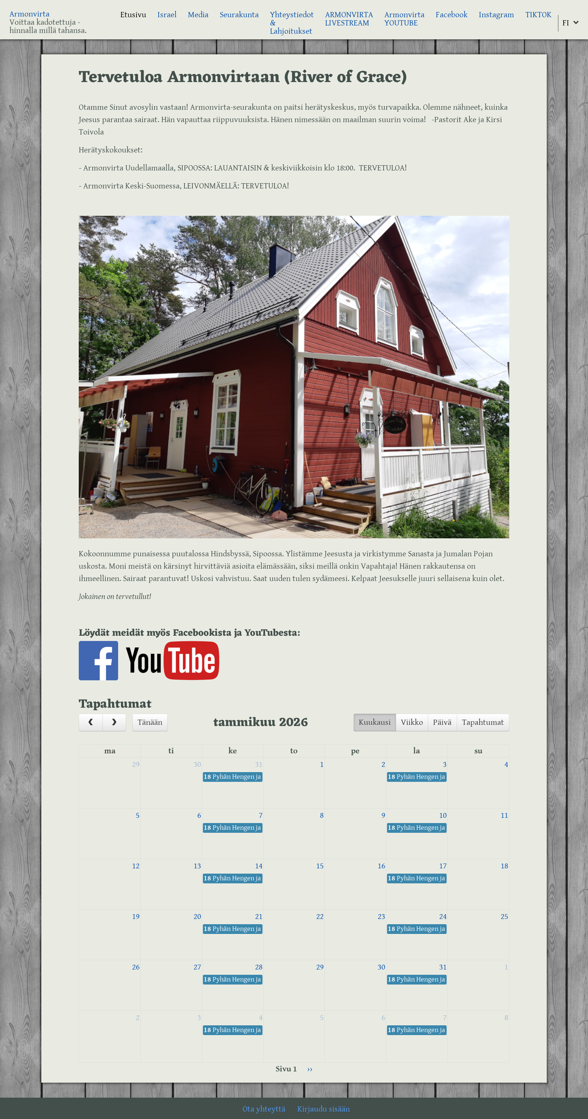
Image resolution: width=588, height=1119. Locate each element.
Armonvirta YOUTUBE (404, 19)
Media (198, 14)
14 (258, 866)
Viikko (412, 722)
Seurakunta (239, 14)
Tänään (150, 722)
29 (136, 764)
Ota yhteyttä (264, 1109)
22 (320, 916)
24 (443, 916)
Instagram (496, 14)
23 (381, 916)
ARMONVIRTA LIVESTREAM (349, 19)
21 (258, 916)
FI (565, 23)
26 (136, 967)
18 (504, 866)
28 (258, 967)
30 (197, 764)
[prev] (91, 722)
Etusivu (133, 14)
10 (443, 815)
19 (136, 916)
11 (504, 815)
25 (504, 916)
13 (197, 866)
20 (197, 916)
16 (381, 866)
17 (443, 866)
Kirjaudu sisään (323, 1109)
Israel (167, 14)
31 (258, 764)
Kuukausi (375, 722)
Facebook (452, 14)
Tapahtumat (483, 722)
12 (136, 866)
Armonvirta (29, 14)
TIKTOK (538, 14)
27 (197, 967)
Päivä (442, 722)
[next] (114, 722)
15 (320, 866)
